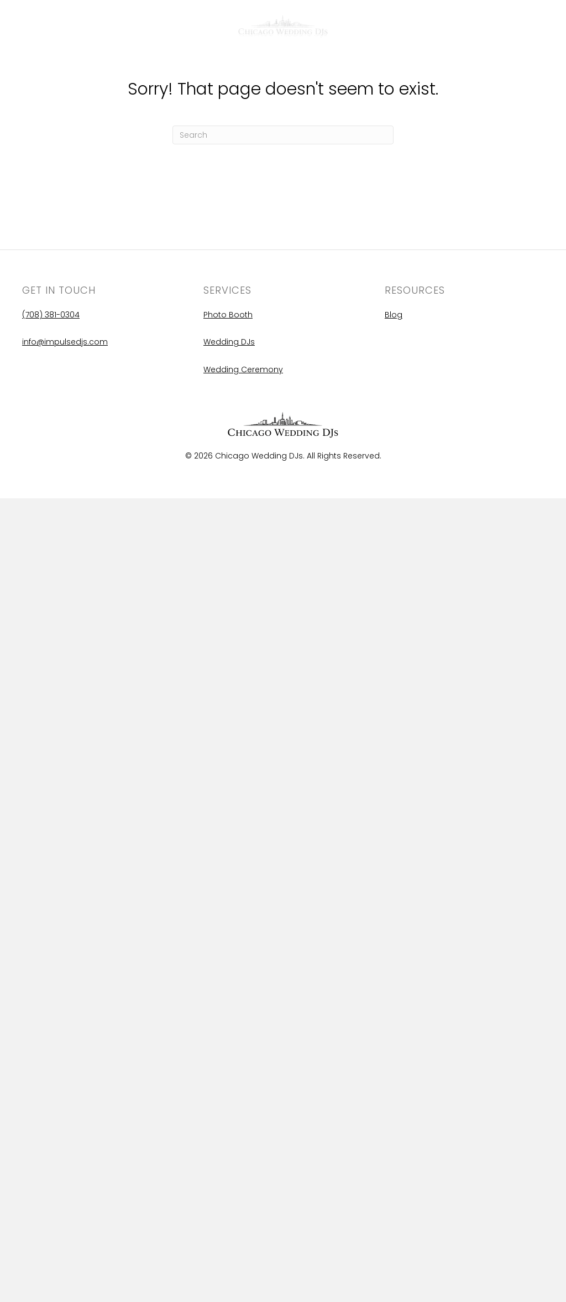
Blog (33, 28)
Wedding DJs (229, 341)
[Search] (283, 135)
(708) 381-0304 (51, 314)
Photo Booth (228, 314)
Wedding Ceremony (243, 369)
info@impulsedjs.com (65, 341)
